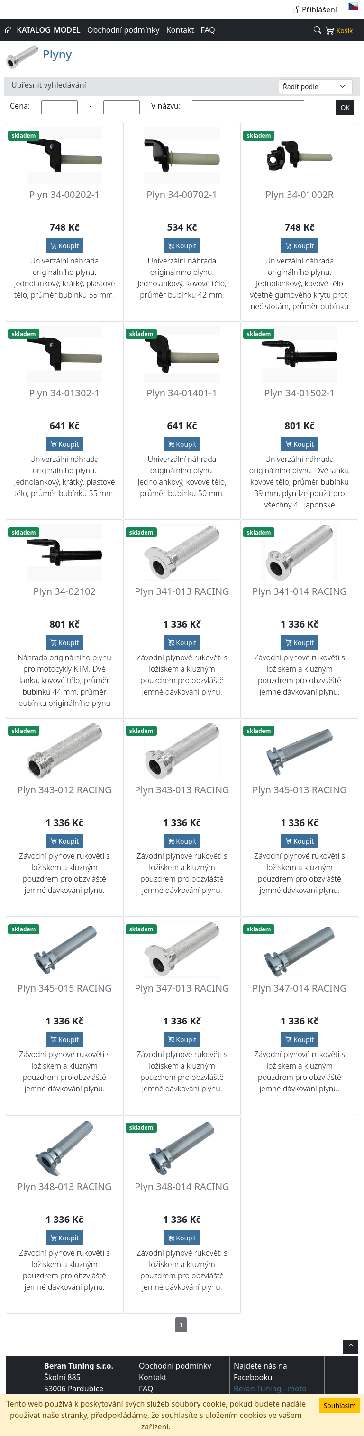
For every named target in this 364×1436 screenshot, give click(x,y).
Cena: (20, 106)
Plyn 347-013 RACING (182, 988)
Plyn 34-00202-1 (64, 194)
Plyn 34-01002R (299, 194)
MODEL (67, 30)
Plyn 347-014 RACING (299, 988)
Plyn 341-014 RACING (299, 591)
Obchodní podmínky (123, 30)
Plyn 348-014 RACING (182, 1186)
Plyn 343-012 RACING (64, 789)
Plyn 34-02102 (64, 591)
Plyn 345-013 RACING (299, 789)
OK (345, 107)
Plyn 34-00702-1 (181, 194)
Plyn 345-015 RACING (64, 988)
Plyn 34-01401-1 (181, 392)
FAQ (207, 30)
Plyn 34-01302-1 (64, 392)
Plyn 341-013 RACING (182, 591)
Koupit (64, 245)
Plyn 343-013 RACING (182, 789)
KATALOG (33, 30)
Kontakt (180, 30)
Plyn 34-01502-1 (299, 392)
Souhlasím (340, 1405)
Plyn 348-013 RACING (64, 1186)
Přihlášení (314, 9)
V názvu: (166, 106)
